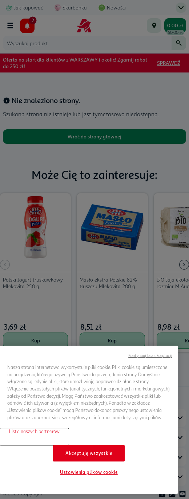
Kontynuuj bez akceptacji (150, 355)
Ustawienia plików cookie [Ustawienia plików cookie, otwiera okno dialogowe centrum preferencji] (89, 472)
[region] (89, 420)
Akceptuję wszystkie (88, 453)
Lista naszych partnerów (34, 431)
